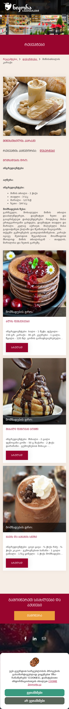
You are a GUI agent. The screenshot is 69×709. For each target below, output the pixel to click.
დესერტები (30, 59)
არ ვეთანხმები (34, 700)
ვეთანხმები (34, 692)
